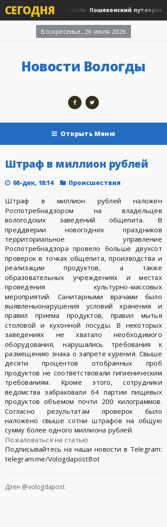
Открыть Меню (83, 133)
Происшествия (95, 182)
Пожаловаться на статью (46, 439)
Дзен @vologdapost (35, 486)
